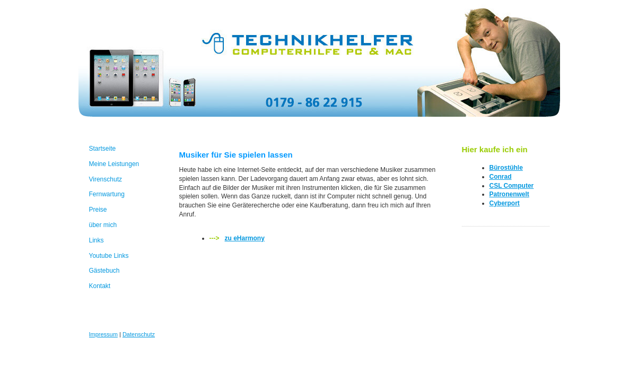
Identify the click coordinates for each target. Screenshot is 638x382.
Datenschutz (139, 334)
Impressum (103, 334)
